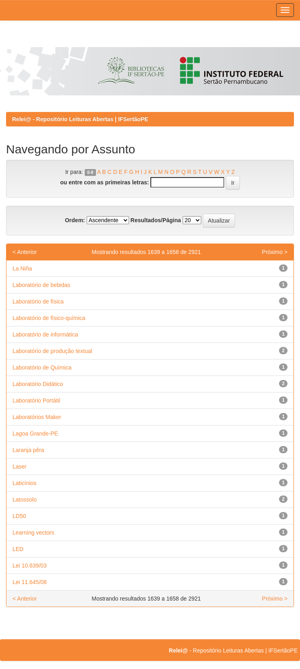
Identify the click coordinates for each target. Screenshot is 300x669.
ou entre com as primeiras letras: (104, 182)
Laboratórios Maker (36, 417)
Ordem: (75, 220)
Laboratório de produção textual (52, 351)
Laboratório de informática (45, 334)
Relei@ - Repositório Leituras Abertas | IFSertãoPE (80, 119)
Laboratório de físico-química (48, 318)
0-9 (90, 172)
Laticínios (24, 483)
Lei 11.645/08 (29, 582)
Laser (19, 466)
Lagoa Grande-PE (35, 433)
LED (17, 549)
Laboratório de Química (41, 367)
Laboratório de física (38, 301)
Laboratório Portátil (36, 400)
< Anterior (24, 252)
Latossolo (24, 499)
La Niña (22, 268)
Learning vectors (33, 532)
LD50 (19, 516)
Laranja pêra (28, 450)
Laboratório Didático (37, 384)
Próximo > (275, 252)
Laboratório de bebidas (41, 285)
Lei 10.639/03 (29, 565)
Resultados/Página (156, 220)
